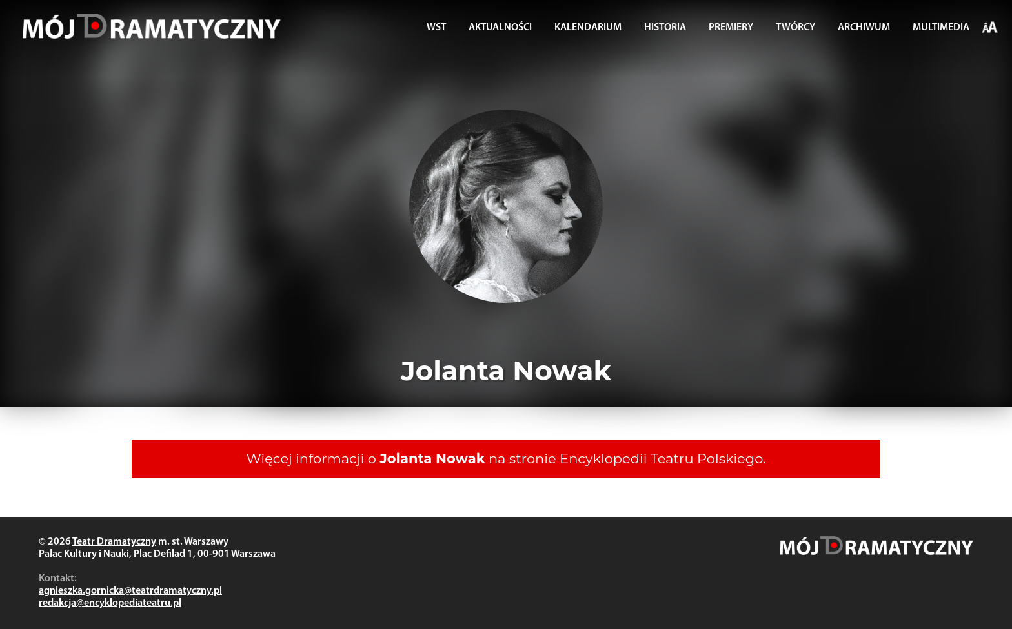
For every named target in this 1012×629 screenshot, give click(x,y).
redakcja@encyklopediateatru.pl (110, 603)
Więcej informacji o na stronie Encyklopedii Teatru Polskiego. (506, 458)
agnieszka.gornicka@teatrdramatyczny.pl (130, 591)
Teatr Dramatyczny (114, 542)
